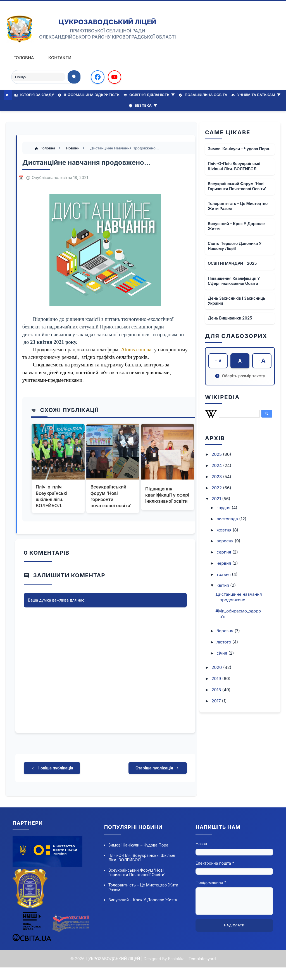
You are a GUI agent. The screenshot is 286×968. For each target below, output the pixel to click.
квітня (223, 585)
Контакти (60, 57)
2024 (217, 465)
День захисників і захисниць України (236, 300)
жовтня (224, 529)
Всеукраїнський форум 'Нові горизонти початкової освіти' (111, 496)
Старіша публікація (157, 768)
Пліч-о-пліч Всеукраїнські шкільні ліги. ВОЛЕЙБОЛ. (52, 496)
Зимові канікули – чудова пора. (239, 148)
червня (224, 563)
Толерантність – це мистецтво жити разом (238, 206)
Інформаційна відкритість (88, 94)
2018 (216, 689)
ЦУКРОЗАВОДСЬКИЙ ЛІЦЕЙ (107, 22)
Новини (73, 148)
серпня (224, 552)
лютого (224, 642)
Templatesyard (202, 959)
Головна (23, 57)
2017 (216, 700)
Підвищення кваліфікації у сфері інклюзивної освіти (167, 495)
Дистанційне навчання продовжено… (239, 597)
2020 (217, 667)
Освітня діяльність (149, 94)
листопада (227, 518)
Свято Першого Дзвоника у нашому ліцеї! (235, 246)
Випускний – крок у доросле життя (236, 226)
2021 (216, 498)
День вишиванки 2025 (230, 317)
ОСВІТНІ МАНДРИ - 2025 (232, 263)
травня (224, 574)
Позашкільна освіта (203, 94)
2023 (217, 476)
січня (222, 652)
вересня (225, 540)
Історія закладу (34, 94)
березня (225, 630)
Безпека (143, 105)
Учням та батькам (256, 94)
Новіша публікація (52, 768)
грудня (224, 507)
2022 (217, 487)
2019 (216, 678)
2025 (217, 454)
